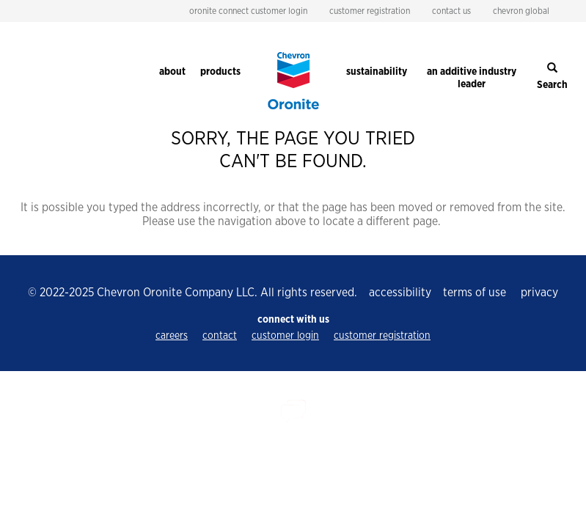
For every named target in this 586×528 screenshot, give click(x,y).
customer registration (369, 11)
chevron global (521, 11)
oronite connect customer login (248, 11)
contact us (451, 11)
